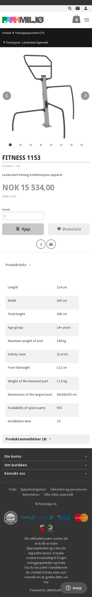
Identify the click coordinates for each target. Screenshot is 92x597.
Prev (11, 95)
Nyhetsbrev (31, 494)
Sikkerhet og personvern (68, 489)
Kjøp (23, 229)
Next (89, 95)
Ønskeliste (69, 229)
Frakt (12, 489)
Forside (6, 33)
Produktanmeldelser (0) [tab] (26, 439)
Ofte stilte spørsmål (58, 494)
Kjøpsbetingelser (33, 489)
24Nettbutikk (54, 590)
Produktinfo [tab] (16, 265)
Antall (6, 209)
